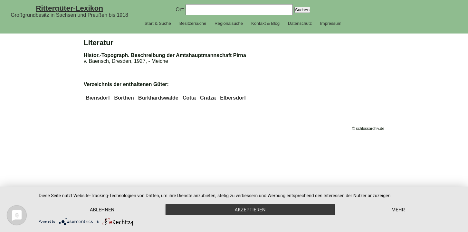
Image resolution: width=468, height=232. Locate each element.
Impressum (330, 23)
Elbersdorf (233, 98)
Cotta (189, 98)
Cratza (208, 98)
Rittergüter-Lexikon (69, 8)
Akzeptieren (249, 210)
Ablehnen (102, 210)
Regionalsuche (229, 23)
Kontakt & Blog (265, 23)
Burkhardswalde (158, 98)
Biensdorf (98, 98)
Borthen (124, 98)
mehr (398, 210)
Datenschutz (300, 23)
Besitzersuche (192, 23)
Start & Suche (158, 23)
